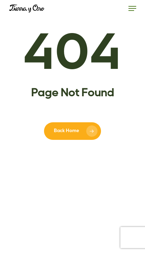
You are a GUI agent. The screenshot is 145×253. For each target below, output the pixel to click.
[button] (132, 8)
